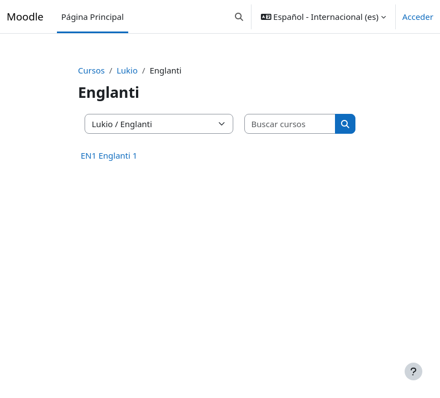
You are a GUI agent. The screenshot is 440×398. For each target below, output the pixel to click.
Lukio (127, 70)
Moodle (25, 16)
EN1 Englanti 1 (109, 155)
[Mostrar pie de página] (413, 371)
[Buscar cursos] (290, 124)
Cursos (91, 70)
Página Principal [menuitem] (92, 16)
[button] (239, 16)
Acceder (417, 16)
